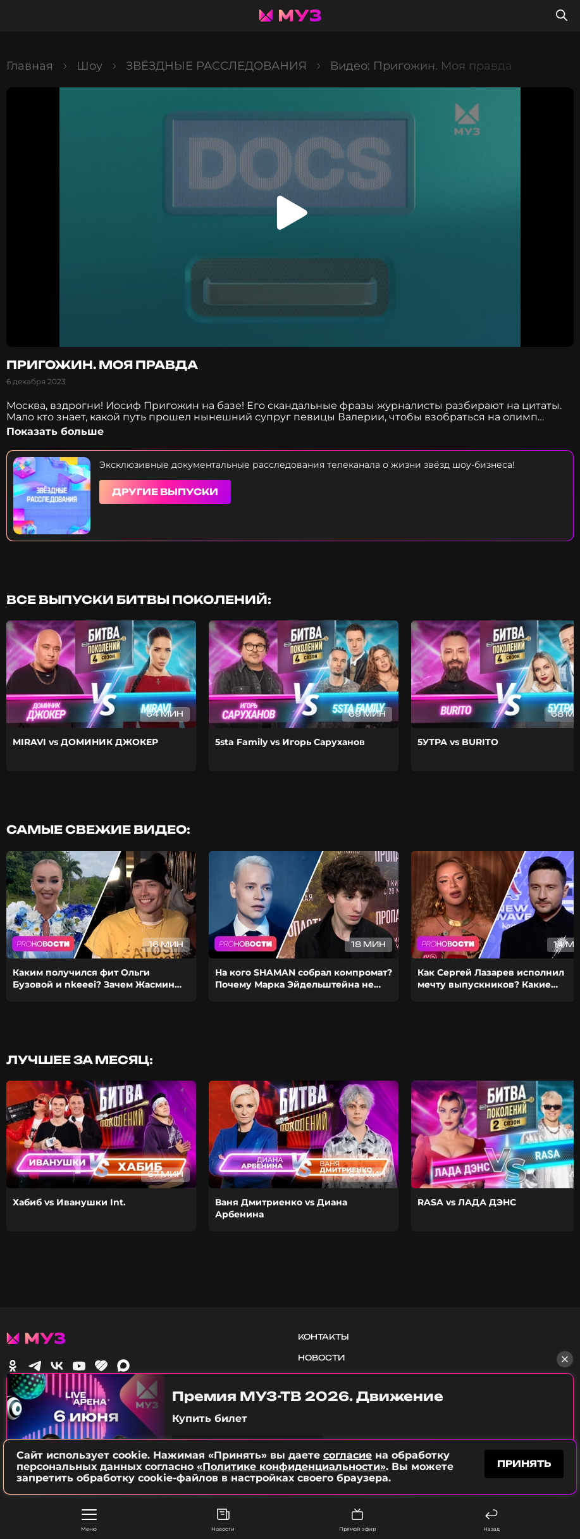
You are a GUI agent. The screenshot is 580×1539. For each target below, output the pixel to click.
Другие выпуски (165, 491)
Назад (491, 1520)
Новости (223, 1520)
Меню (89, 1520)
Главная (29, 66)
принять (524, 1463)
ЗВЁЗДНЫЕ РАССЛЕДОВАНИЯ (216, 66)
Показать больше (55, 431)
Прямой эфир (357, 1520)
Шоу (89, 66)
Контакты (323, 1337)
